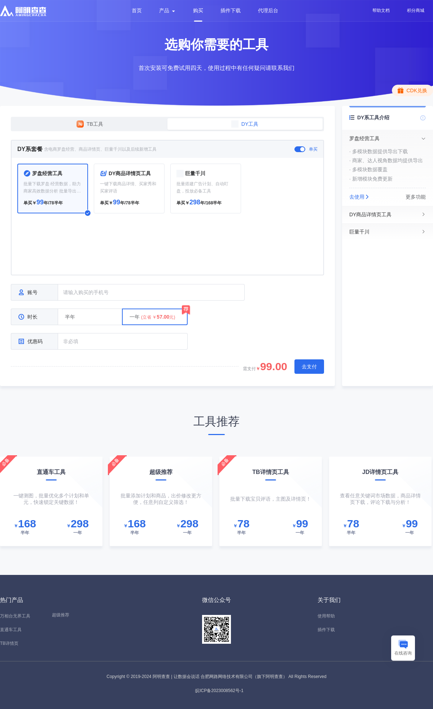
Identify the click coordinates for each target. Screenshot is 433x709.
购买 (198, 10)
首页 (137, 10)
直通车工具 (11, 629)
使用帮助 (326, 616)
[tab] (387, 138)
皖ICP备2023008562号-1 (219, 690)
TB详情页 (9, 643)
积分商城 (415, 10)
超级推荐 (60, 614)
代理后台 (268, 10)
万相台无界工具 (15, 616)
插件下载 (230, 10)
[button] (387, 138)
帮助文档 (381, 10)
